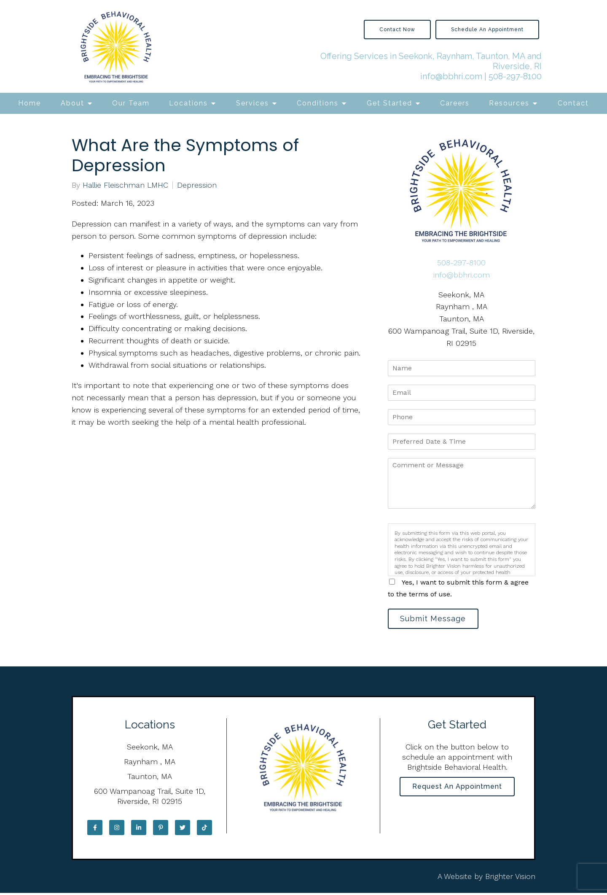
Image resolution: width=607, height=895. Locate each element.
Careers (455, 103)
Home (29, 103)
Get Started (389, 103)
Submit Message (436, 619)
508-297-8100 (515, 76)
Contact (573, 103)
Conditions (317, 103)
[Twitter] (182, 829)
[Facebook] (94, 829)
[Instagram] (116, 829)
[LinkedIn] (138, 829)
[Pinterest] (160, 829)
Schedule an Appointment (487, 29)
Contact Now (397, 29)
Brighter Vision (510, 877)
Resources (509, 103)
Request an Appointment (457, 789)
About (72, 103)
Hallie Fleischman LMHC (125, 185)
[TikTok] (204, 829)
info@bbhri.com (451, 76)
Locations (188, 103)
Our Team (131, 103)
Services (252, 103)
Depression (197, 185)
